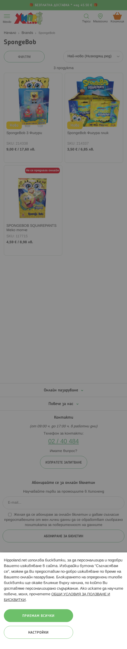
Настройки (38, 632)
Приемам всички (38, 616)
